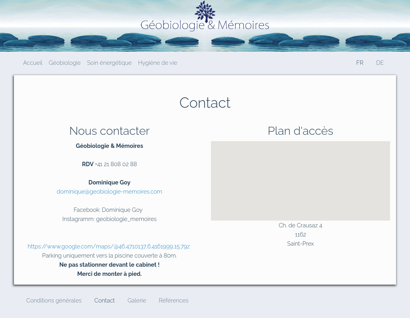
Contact (104, 300)
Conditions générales (54, 300)
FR (359, 62)
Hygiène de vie (157, 62)
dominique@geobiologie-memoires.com (109, 191)
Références (173, 300)
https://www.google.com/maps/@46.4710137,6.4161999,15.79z (109, 246)
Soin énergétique (109, 62)
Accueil (33, 62)
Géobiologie (65, 62)
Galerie (136, 300)
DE (380, 62)
